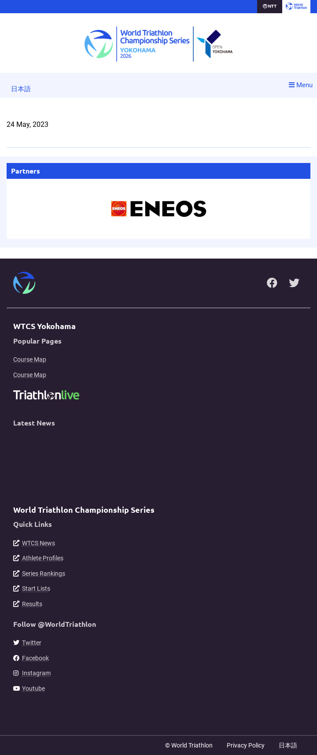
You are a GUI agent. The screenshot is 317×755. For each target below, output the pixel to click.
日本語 (21, 89)
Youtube (33, 688)
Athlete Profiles (42, 558)
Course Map (29, 359)
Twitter (31, 642)
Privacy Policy (246, 745)
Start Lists (36, 588)
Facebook (35, 658)
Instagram (36, 673)
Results (32, 603)
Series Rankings (43, 573)
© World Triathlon (189, 745)
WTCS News (38, 543)
